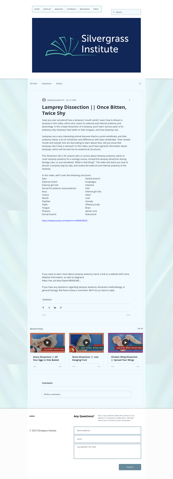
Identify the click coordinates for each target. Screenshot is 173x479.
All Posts (33, 83)
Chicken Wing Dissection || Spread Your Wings (124, 358)
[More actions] (129, 100)
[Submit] (130, 467)
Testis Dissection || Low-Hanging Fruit (85, 358)
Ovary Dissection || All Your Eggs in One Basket (46, 358)
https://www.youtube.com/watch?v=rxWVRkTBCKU (65, 220)
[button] (140, 83)
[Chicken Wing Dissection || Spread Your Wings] (125, 342)
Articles (59, 83)
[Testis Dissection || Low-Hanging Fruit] (86, 342)
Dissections (46, 83)
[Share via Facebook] (43, 307)
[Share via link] (61, 307)
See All (140, 328)
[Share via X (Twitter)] (49, 307)
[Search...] (126, 12)
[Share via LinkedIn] (55, 307)
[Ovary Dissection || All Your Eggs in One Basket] (47, 342)
